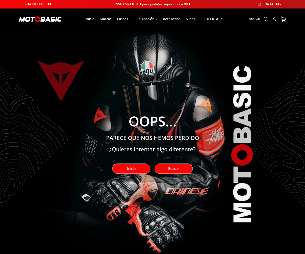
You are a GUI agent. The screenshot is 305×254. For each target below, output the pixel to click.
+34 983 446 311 (34, 4)
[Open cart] (283, 19)
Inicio (131, 169)
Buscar (173, 169)
